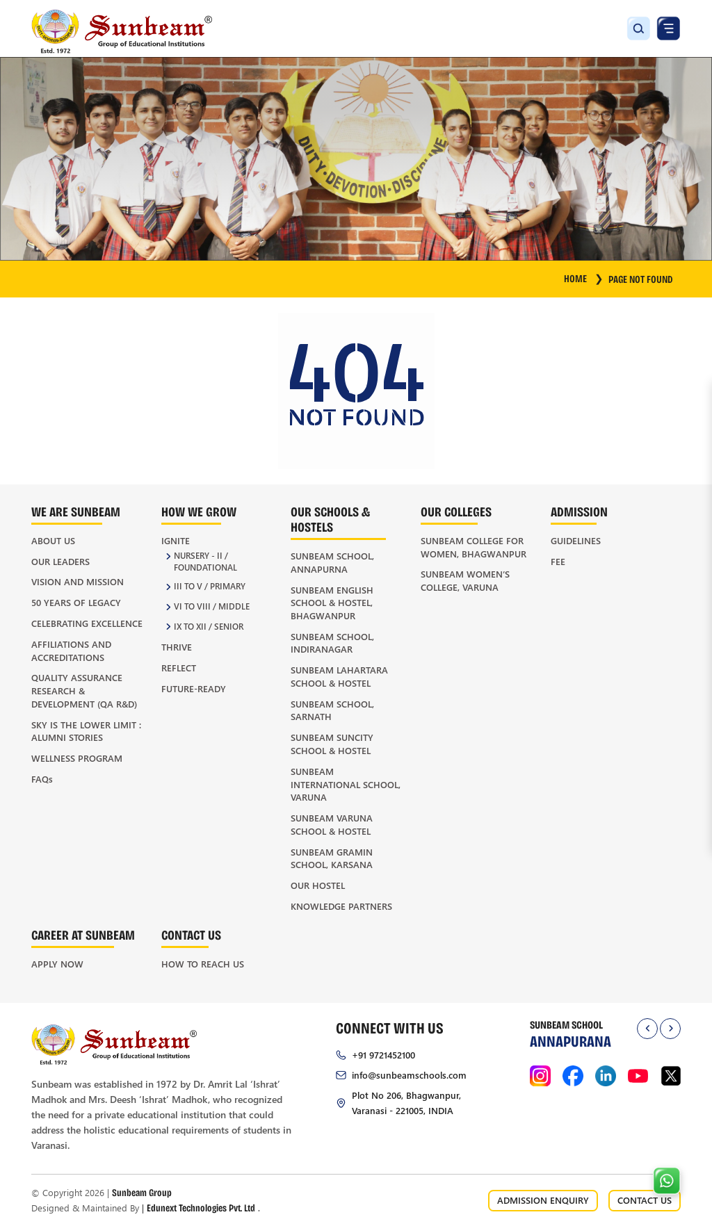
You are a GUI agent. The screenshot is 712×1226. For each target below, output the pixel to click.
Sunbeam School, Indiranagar (332, 642)
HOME (583, 278)
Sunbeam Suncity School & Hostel (332, 743)
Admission (579, 511)
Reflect (178, 667)
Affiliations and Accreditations (71, 650)
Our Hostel (318, 885)
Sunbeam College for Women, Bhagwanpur (473, 546)
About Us (53, 540)
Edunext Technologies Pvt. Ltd (201, 1207)
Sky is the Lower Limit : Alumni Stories (86, 731)
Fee (558, 561)
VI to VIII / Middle (212, 606)
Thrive (176, 647)
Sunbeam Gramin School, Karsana (332, 858)
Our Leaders (60, 561)
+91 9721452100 (383, 1055)
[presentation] (647, 1028)
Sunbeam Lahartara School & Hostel (339, 676)
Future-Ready (193, 688)
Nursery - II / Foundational (205, 561)
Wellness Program (76, 758)
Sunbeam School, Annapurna (332, 562)
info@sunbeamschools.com (409, 1075)
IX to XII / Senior (208, 626)
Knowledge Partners (341, 906)
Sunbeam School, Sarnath (332, 710)
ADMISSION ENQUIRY (543, 1200)
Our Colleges (456, 511)
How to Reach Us (202, 964)
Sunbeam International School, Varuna (345, 784)
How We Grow (198, 511)
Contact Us (191, 934)
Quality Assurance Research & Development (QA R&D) (84, 690)
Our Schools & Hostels (330, 519)
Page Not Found (640, 278)
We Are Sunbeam (75, 511)
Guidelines (576, 540)
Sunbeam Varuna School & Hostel (332, 824)
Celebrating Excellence (87, 623)
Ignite (175, 540)
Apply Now (57, 964)
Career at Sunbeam (83, 934)
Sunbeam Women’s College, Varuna (465, 580)
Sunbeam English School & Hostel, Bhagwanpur (332, 602)
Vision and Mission (77, 581)
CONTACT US (644, 1200)
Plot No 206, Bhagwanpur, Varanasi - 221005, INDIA (406, 1102)
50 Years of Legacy (76, 602)
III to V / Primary (209, 586)
